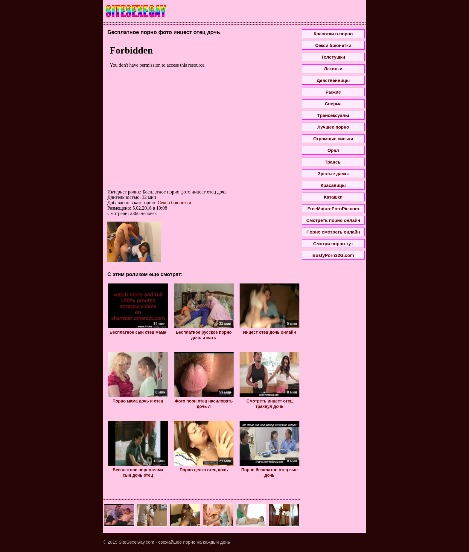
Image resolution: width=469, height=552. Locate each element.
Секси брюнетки (174, 202)
